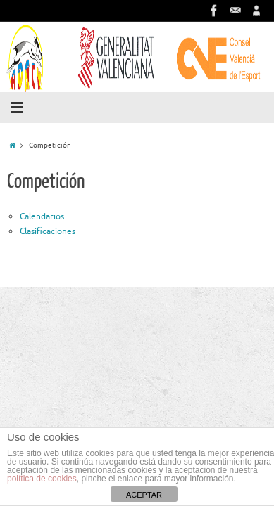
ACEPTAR (144, 495)
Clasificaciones (47, 231)
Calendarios (42, 216)
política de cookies (42, 479)
